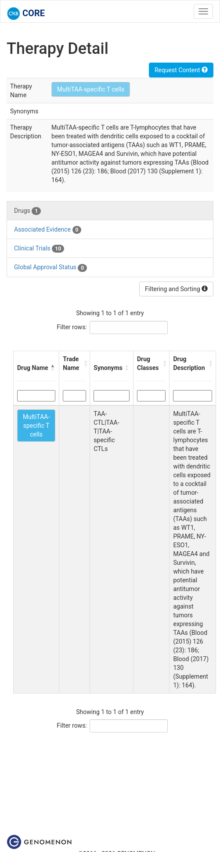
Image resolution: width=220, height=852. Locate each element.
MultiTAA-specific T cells (90, 89)
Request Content (181, 70)
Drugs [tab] (27, 211)
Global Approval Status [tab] (50, 267)
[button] (52, 367)
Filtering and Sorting (176, 288)
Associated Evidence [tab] (47, 230)
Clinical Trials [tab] (39, 249)
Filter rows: (72, 327)
